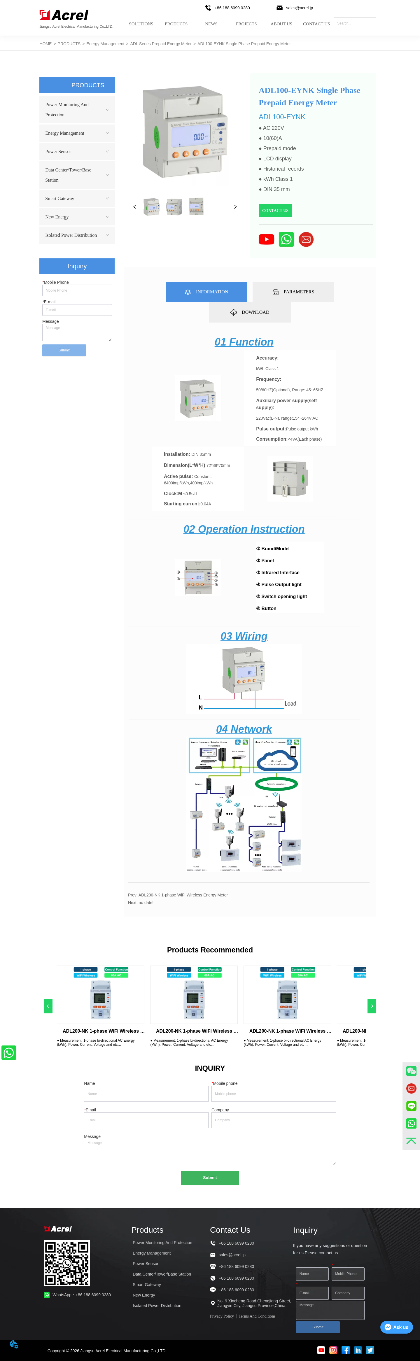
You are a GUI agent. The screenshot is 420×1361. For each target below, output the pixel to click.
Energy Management (105, 43)
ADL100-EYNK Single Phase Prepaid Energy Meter (244, 43)
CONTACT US (316, 24)
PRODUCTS (176, 24)
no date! (146, 902)
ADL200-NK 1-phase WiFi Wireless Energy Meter (183, 895)
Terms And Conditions (257, 1316)
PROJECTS (246, 24)
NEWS (211, 24)
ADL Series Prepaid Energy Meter (161, 43)
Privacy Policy (222, 1316)
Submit (64, 350)
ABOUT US (281, 24)
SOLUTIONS (141, 24)
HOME (45, 43)
